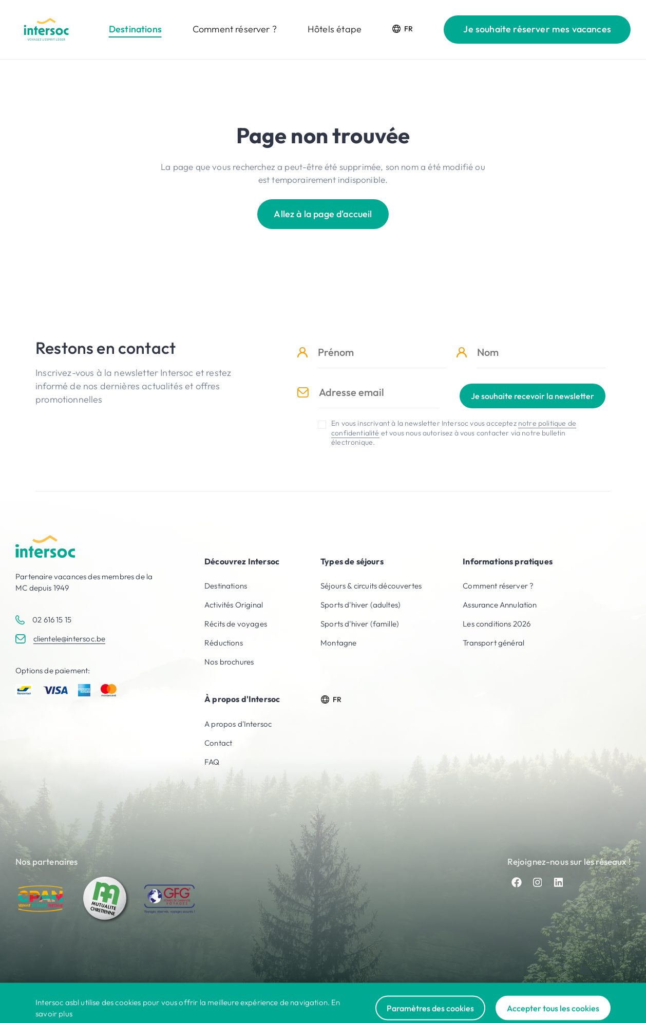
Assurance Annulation (500, 605)
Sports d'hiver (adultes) (360, 605)
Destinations (135, 29)
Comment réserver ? (235, 29)
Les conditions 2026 (496, 624)
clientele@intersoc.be (69, 638)
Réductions (223, 643)
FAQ (212, 762)
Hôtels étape (335, 29)
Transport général (493, 643)
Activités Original (233, 605)
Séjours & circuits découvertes (371, 586)
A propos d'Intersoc (238, 724)
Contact (218, 743)
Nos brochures (229, 662)
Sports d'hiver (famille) (359, 624)
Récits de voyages (235, 624)
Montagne (338, 643)
